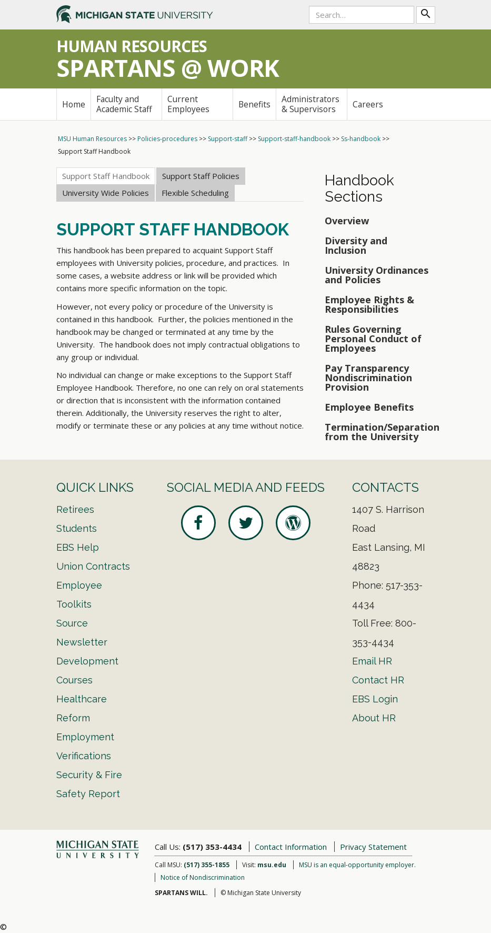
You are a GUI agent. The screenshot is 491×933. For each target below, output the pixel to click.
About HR (374, 717)
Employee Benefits (369, 407)
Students (76, 528)
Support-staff (227, 138)
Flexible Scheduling (195, 192)
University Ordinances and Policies (376, 275)
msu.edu (271, 864)
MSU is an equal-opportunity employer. (357, 864)
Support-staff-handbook (294, 138)
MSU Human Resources (92, 138)
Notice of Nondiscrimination (203, 877)
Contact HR (378, 680)
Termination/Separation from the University (380, 432)
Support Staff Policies (200, 176)
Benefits (254, 104)
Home (73, 104)
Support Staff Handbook (105, 176)
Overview (347, 220)
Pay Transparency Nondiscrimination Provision (368, 377)
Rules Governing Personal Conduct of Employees (373, 338)
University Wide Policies (105, 192)
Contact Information (291, 846)
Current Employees (188, 104)
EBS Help (77, 547)
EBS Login (375, 698)
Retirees (75, 509)
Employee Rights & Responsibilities (369, 304)
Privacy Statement (373, 846)
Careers (368, 104)
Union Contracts (93, 566)
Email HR (372, 661)
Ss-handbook (360, 138)
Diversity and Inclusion (356, 245)
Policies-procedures (167, 138)
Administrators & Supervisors (310, 104)
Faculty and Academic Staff (124, 104)
